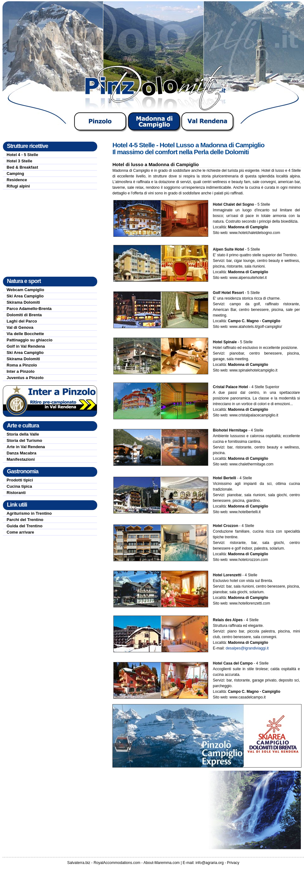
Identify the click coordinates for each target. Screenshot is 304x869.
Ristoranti (16, 492)
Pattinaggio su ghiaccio (29, 340)
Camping (15, 173)
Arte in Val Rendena (26, 446)
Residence (17, 179)
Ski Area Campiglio (25, 296)
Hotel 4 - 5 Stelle (22, 154)
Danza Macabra (21, 453)
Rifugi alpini (18, 186)
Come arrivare (20, 532)
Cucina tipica (19, 486)
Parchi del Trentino (25, 519)
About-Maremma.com (162, 863)
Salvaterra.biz (78, 863)
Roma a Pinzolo (22, 365)
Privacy (233, 863)
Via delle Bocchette (25, 333)
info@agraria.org (210, 863)
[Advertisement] (50, 233)
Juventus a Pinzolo (25, 377)
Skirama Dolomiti (23, 302)
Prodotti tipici (20, 480)
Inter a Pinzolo (21, 371)
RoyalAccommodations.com (117, 863)
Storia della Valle (23, 434)
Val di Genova (20, 327)
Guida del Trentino (24, 526)
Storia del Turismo (24, 440)
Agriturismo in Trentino (29, 513)
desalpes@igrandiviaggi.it (247, 648)
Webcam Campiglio (25, 289)
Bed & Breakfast (22, 167)
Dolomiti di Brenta (24, 314)
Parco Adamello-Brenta (29, 308)
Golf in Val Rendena (26, 346)
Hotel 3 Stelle (19, 161)
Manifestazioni (21, 459)
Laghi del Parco (22, 321)
